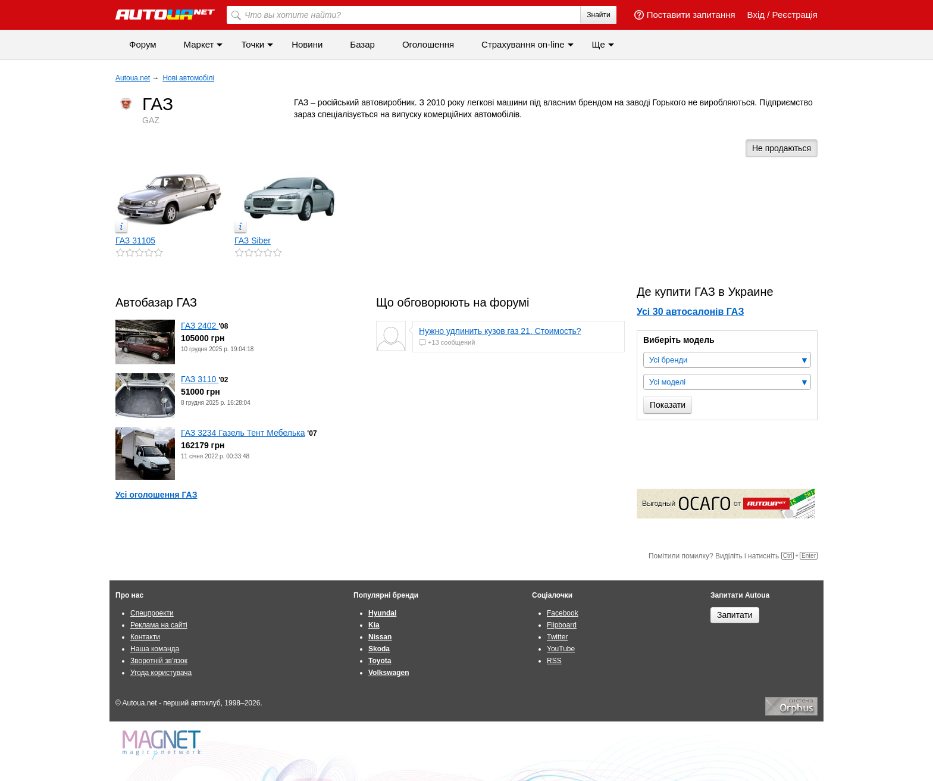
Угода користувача (161, 672)
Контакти (145, 637)
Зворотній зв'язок (158, 661)
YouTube (561, 649)
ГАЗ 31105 (135, 240)
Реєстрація (795, 15)
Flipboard (562, 625)
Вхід (756, 15)
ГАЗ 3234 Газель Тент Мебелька (243, 433)
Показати (667, 405)
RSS (554, 661)
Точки (252, 44)
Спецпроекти (152, 613)
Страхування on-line (522, 44)
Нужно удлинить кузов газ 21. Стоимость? (500, 331)
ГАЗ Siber (252, 240)
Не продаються (781, 148)
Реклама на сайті (158, 625)
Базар (362, 44)
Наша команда (154, 649)
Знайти (598, 15)
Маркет (199, 44)
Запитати (735, 615)
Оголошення (428, 44)
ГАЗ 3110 (199, 379)
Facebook (562, 613)
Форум (142, 44)
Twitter (557, 637)
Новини (307, 44)
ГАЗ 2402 (199, 325)
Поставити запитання (684, 15)
